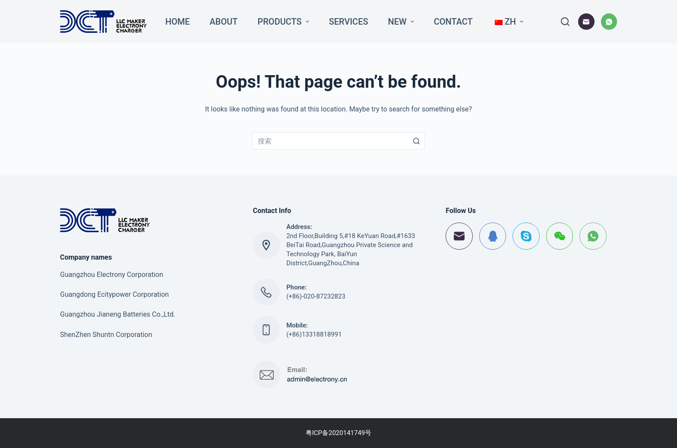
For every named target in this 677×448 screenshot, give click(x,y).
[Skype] (526, 236)
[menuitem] (508, 21)
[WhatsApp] (609, 21)
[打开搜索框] (565, 21)
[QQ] (492, 236)
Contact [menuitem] (453, 21)
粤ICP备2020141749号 (339, 433)
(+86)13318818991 (314, 334)
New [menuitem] (402, 21)
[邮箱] (586, 21)
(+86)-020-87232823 (315, 296)
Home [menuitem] (177, 21)
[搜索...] (338, 140)
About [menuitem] (224, 21)
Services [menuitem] (348, 21)
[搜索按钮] (416, 140)
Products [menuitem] (284, 21)
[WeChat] (559, 236)
